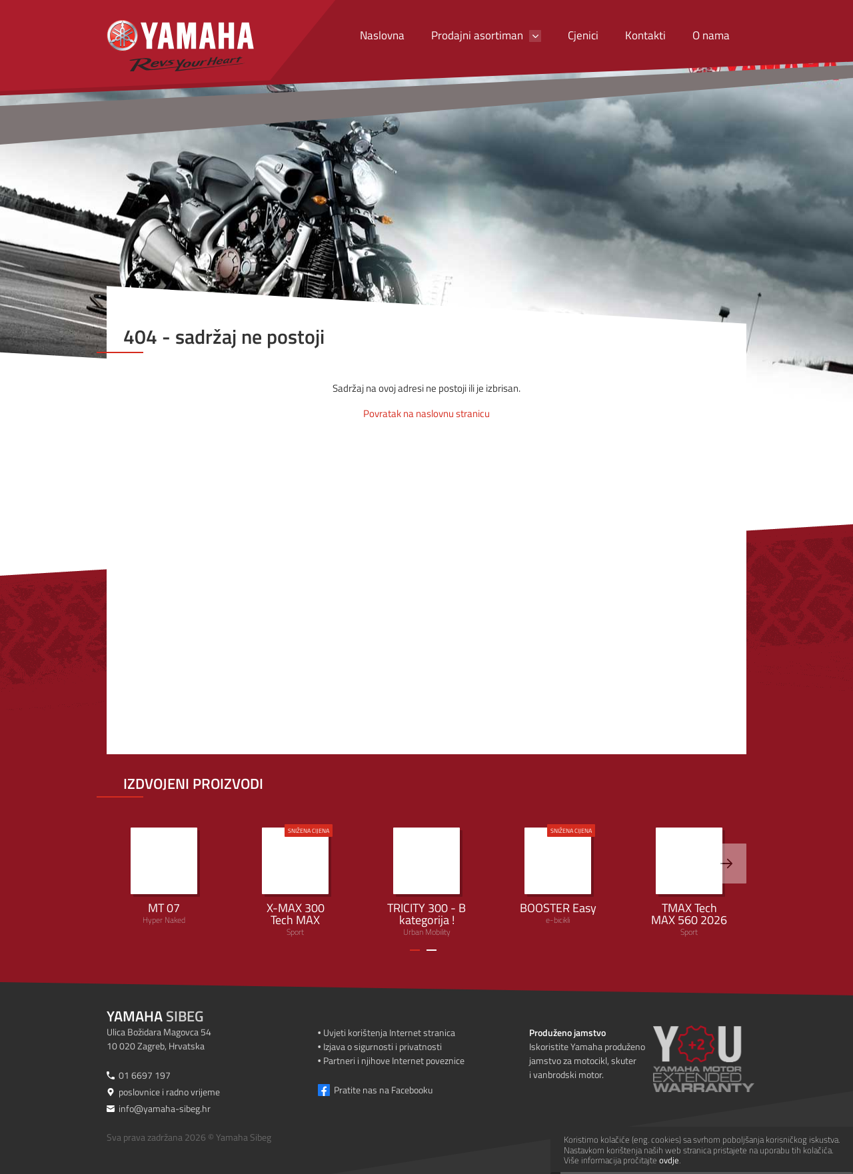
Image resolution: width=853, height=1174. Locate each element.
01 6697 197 (145, 1075)
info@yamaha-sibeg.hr (165, 1108)
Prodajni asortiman (477, 35)
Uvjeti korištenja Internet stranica (389, 1032)
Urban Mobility (426, 883)
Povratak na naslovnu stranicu (426, 413)
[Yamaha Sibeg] (180, 45)
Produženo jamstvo (567, 1032)
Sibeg (155, 1016)
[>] (726, 863)
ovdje (669, 1160)
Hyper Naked (164, 877)
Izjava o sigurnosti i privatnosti (382, 1046)
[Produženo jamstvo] (719, 1058)
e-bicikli (557, 875)
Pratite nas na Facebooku (383, 1090)
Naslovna (382, 35)
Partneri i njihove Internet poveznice (393, 1060)
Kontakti (645, 35)
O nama (711, 35)
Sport (295, 881)
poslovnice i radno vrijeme (169, 1092)
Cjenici (583, 35)
